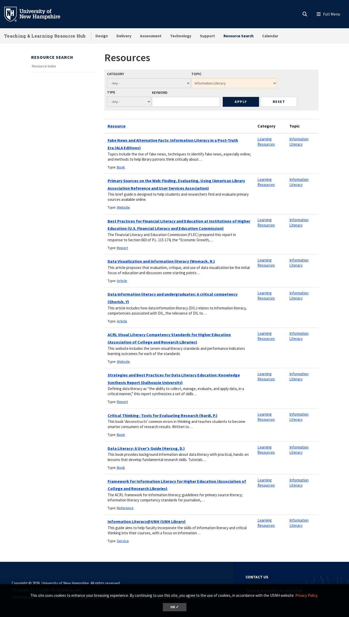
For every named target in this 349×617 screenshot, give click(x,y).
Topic (196, 74)
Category (115, 74)
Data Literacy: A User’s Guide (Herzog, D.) (146, 448)
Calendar (270, 35)
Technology (180, 35)
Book (121, 167)
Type (111, 92)
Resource (116, 126)
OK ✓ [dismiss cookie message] (174, 607)
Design (101, 35)
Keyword (159, 92)
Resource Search (239, 35)
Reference (125, 508)
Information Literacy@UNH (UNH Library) (147, 521)
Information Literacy (299, 142)
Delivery (123, 35)
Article (122, 280)
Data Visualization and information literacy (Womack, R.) (161, 261)
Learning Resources (266, 142)
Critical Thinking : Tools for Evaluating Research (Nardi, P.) (163, 415)
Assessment (151, 35)
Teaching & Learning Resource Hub (45, 36)
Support (207, 35)
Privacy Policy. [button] (306, 595)
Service (123, 540)
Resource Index (44, 66)
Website (123, 207)
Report (122, 247)
